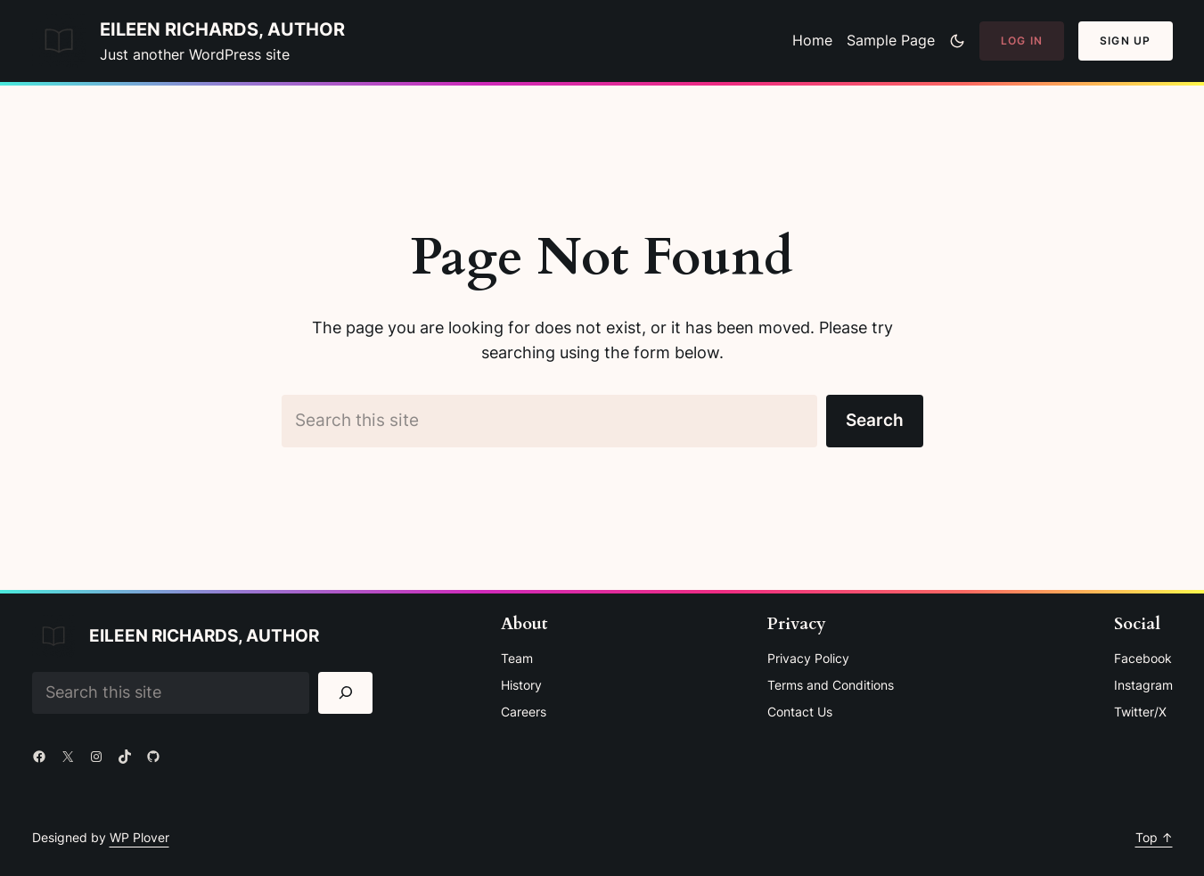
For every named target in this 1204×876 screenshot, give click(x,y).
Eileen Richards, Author (222, 29)
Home (812, 40)
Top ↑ (1154, 837)
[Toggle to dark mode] (957, 41)
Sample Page (891, 40)
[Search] (345, 693)
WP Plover (139, 837)
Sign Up (1125, 40)
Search (875, 420)
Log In (1022, 40)
